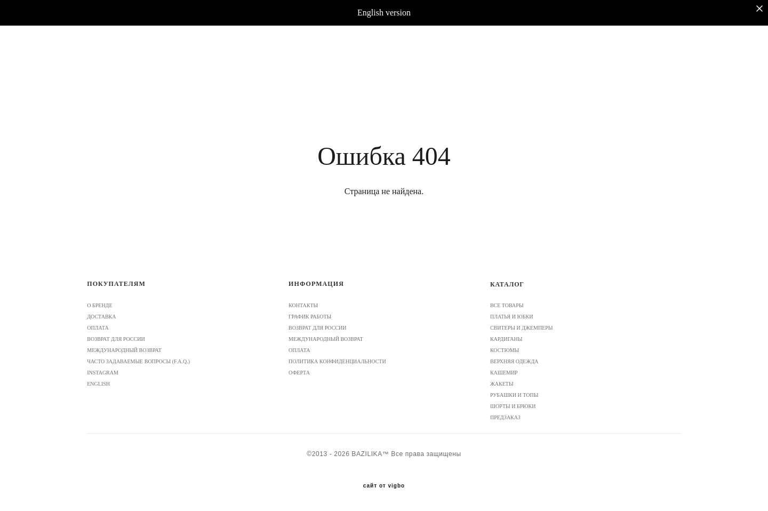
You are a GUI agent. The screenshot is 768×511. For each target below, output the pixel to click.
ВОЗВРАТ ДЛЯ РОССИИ (116, 339)
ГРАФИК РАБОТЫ (310, 317)
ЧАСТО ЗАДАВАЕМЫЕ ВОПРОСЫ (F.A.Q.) (138, 361)
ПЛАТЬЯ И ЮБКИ (511, 317)
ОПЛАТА (97, 328)
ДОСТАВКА (101, 317)
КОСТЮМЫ (504, 350)
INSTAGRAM (102, 373)
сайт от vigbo (384, 486)
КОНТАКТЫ (303, 305)
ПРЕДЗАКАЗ (505, 417)
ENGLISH (98, 384)
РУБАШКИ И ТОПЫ (514, 395)
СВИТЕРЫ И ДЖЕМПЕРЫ (521, 328)
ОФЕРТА (299, 373)
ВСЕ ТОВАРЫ (507, 305)
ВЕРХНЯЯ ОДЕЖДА (514, 361)
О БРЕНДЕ (99, 305)
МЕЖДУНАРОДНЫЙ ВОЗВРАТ (124, 350)
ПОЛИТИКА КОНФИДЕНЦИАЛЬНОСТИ (337, 361)
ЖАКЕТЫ (502, 384)
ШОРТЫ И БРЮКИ (513, 406)
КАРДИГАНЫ (506, 339)
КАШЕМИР (504, 373)
